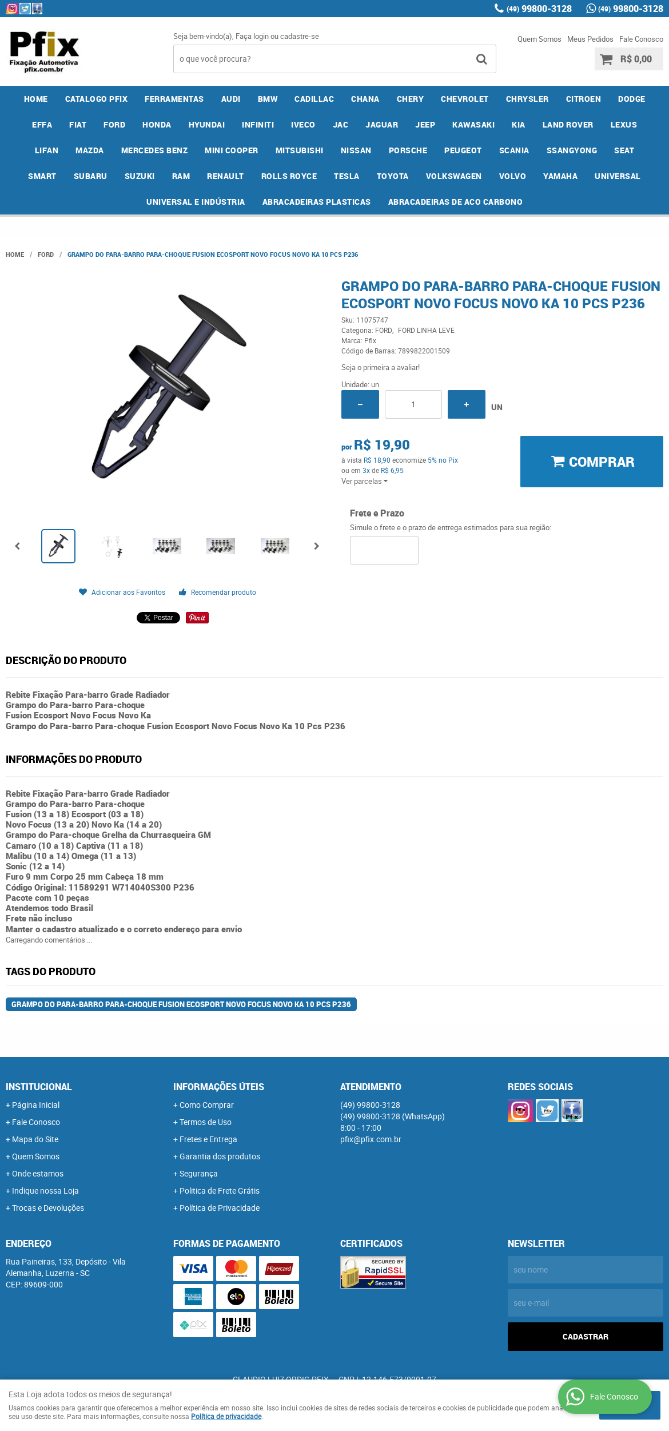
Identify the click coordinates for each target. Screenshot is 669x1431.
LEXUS (624, 124)
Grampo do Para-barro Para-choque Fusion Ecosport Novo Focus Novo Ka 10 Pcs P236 (181, 1004)
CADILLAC (314, 98)
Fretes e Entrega (208, 1139)
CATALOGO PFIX (96, 98)
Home (36, 98)
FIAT (77, 124)
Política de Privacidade (220, 1207)
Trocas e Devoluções (48, 1207)
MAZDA (89, 150)
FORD (114, 124)
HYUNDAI (207, 124)
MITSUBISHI (300, 150)
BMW (268, 98)
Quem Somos (539, 39)
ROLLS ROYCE (289, 175)
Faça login (252, 36)
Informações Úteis (218, 1086)
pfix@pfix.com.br (370, 1139)
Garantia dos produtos (220, 1156)
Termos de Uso (206, 1121)
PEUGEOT (463, 150)
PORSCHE (408, 150)
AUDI (231, 98)
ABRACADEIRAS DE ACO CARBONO (455, 201)
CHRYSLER (527, 98)
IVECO (303, 124)
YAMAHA (560, 175)
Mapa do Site (35, 1139)
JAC (341, 124)
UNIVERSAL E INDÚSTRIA (195, 201)
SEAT (624, 150)
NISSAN (356, 150)
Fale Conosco (641, 39)
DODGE (632, 98)
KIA (518, 124)
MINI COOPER (231, 150)
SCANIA (514, 150)
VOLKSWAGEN (454, 175)
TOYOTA (393, 175)
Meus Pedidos (590, 39)
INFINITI (258, 124)
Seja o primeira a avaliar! (380, 367)
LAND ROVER (568, 124)
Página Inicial (35, 1104)
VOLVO (513, 175)
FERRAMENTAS (174, 98)
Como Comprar (207, 1104)
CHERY (410, 98)
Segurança (199, 1173)
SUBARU (90, 175)
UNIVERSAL (618, 175)
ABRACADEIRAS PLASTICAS (316, 201)
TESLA (347, 175)
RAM (181, 175)
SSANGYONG (572, 150)
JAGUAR (381, 124)
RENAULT (225, 175)
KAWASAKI (473, 124)
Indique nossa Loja (45, 1190)
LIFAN (47, 150)
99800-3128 (539, 8)
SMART (42, 175)
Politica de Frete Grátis (220, 1190)
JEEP (425, 124)
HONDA (157, 124)
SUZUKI (140, 175)
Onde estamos (37, 1173)
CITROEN (584, 98)
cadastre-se (299, 36)
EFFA (42, 124)
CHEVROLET (465, 98)
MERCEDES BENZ (154, 150)
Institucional (39, 1086)
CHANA (365, 98)
